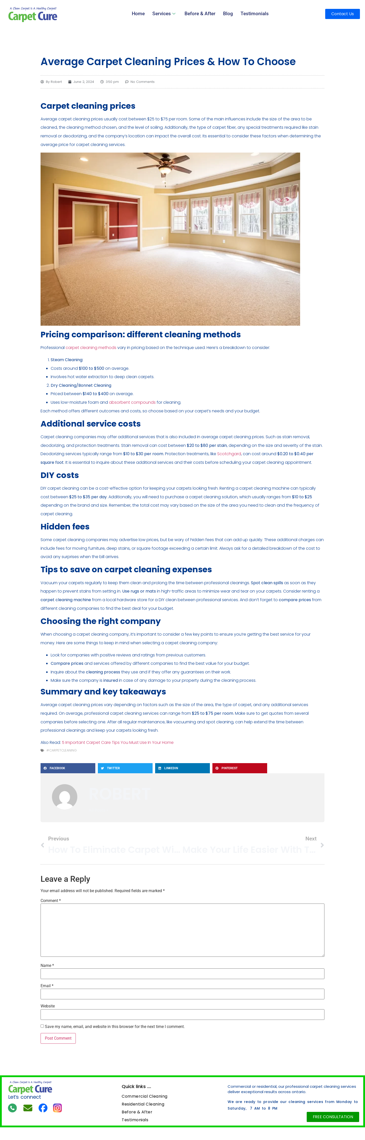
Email (47, 986)
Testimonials (252, 13)
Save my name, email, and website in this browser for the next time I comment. (115, 1027)
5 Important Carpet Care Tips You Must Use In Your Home (118, 742)
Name (47, 966)
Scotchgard (229, 454)
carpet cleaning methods (91, 348)
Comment (51, 901)
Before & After (200, 13)
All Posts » (98, 810)
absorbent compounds (132, 402)
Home (141, 13)
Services (166, 13)
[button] (68, 768)
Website (48, 1006)
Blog (226, 13)
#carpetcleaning (61, 750)
